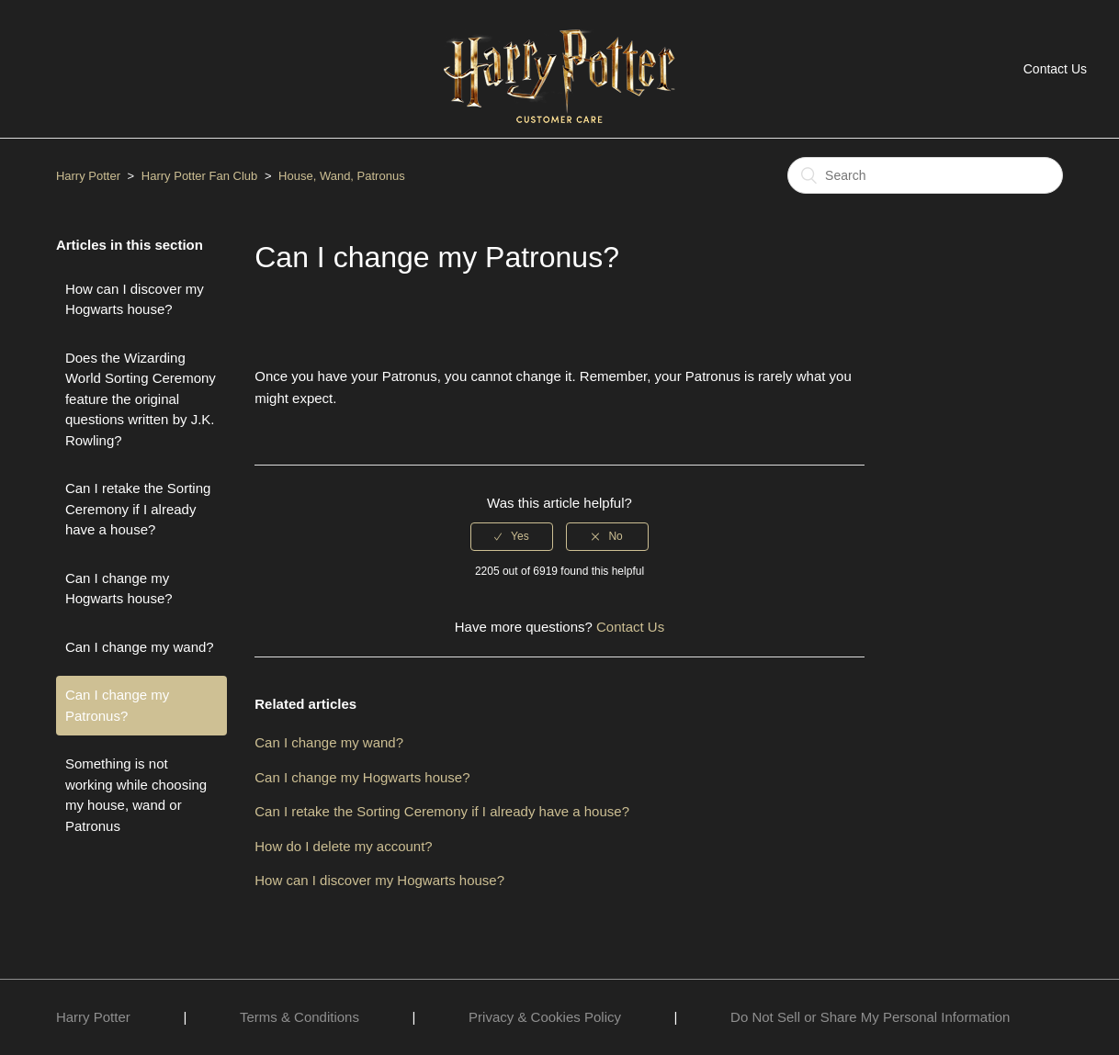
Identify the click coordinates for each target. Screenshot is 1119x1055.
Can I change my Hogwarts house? (119, 588)
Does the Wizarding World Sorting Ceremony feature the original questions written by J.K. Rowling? (140, 399)
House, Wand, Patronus (341, 176)
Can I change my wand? (139, 647)
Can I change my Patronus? (117, 705)
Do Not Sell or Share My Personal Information (870, 1017)
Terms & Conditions (299, 1017)
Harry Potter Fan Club (201, 176)
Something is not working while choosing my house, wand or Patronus (136, 795)
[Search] (925, 175)
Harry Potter (88, 176)
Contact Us (1055, 69)
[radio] (511, 536)
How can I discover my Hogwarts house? (134, 299)
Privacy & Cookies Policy (545, 1017)
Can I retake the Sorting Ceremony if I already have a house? (137, 508)
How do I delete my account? (343, 846)
